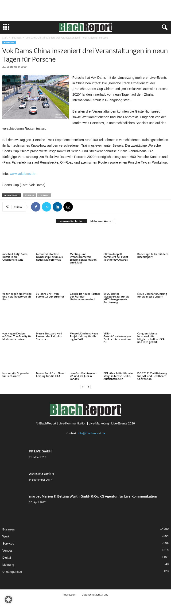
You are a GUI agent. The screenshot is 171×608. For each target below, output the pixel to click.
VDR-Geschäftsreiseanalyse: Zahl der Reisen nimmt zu (118, 338)
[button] (8, 599)
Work (5, 536)
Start (5, 37)
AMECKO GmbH (41, 473)
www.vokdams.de (22, 174)
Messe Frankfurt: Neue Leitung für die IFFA (50, 374)
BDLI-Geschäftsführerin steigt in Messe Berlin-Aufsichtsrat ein (118, 375)
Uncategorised (12, 571)
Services (8, 543)
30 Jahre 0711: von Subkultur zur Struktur (50, 295)
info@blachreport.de (91, 433)
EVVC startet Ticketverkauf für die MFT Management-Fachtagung (116, 298)
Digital (6, 557)
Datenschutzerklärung (95, 594)
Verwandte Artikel (71, 221)
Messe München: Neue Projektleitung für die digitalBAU (84, 336)
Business (16, 37)
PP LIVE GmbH (40, 451)
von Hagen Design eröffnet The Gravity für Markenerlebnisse (17, 336)
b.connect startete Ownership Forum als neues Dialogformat (49, 256)
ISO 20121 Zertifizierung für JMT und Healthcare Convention (152, 375)
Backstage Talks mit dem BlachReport (152, 255)
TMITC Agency (99, 601)
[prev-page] (82, 386)
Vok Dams (44, 195)
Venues (7, 550)
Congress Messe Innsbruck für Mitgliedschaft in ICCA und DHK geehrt (150, 338)
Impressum (69, 594)
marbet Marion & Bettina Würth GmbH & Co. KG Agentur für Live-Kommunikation (93, 496)
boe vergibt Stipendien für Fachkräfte (16, 374)
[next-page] (88, 386)
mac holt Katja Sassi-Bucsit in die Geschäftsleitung (15, 256)
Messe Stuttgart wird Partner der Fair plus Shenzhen (49, 336)
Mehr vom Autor (101, 221)
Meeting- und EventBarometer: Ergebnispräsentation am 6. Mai (83, 258)
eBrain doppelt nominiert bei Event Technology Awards (116, 256)
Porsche (29, 195)
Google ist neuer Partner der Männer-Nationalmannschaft (85, 296)
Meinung (8, 564)
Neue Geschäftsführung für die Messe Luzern (152, 295)
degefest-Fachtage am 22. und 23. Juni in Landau (83, 375)
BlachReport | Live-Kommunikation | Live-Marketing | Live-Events (83, 423)
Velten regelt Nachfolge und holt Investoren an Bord (16, 296)
